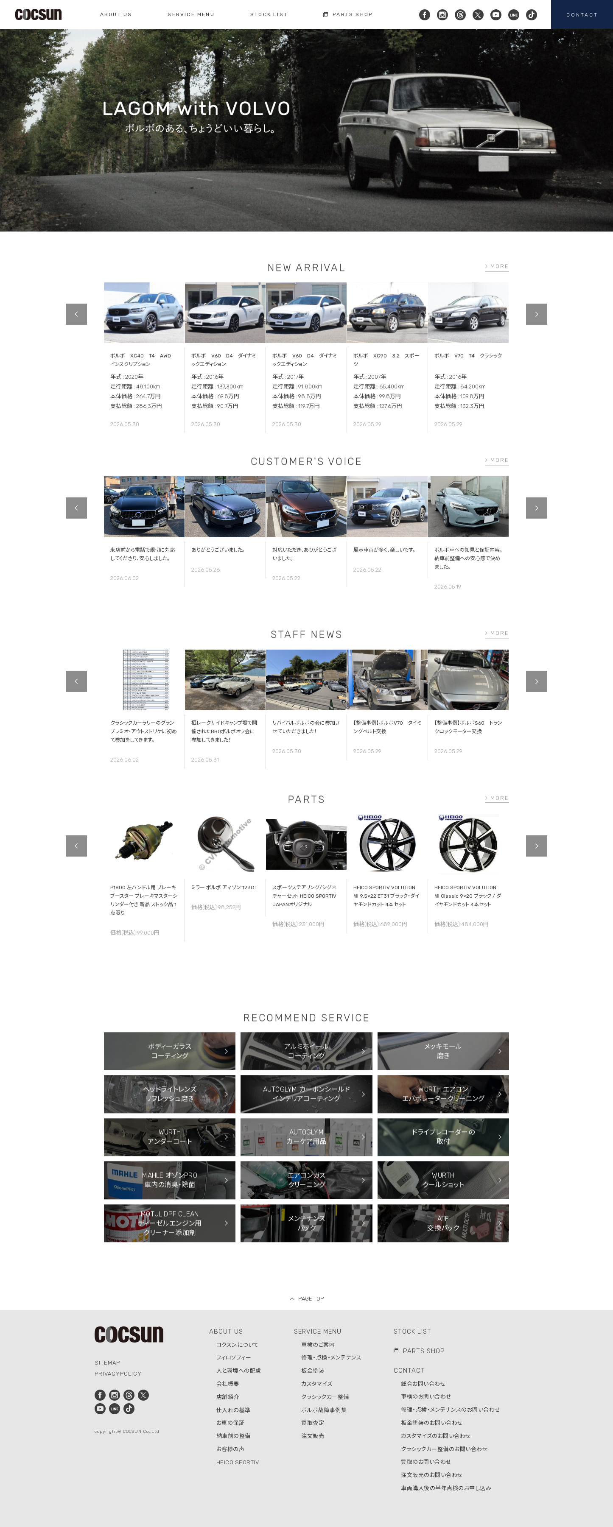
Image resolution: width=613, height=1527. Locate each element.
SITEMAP (107, 1363)
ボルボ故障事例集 (324, 1410)
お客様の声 (230, 1449)
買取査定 (312, 1423)
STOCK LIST (412, 1331)
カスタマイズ (316, 1384)
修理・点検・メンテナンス (331, 1357)
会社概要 (227, 1384)
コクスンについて (237, 1345)
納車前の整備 (233, 1436)
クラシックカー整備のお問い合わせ (444, 1449)
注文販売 (312, 1436)
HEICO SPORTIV (237, 1462)
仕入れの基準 (233, 1410)
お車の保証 (230, 1423)
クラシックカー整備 (325, 1397)
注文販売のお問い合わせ (432, 1475)
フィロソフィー (234, 1357)
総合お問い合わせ (423, 1384)
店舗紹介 (227, 1397)
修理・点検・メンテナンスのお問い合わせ (451, 1410)
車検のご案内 (318, 1345)
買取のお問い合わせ (426, 1462)
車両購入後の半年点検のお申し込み (446, 1488)
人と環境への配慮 (238, 1371)
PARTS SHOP (424, 1351)
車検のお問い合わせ (426, 1396)
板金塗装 (312, 1371)
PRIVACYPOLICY (118, 1374)
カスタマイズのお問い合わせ (436, 1436)
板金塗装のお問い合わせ (432, 1423)
